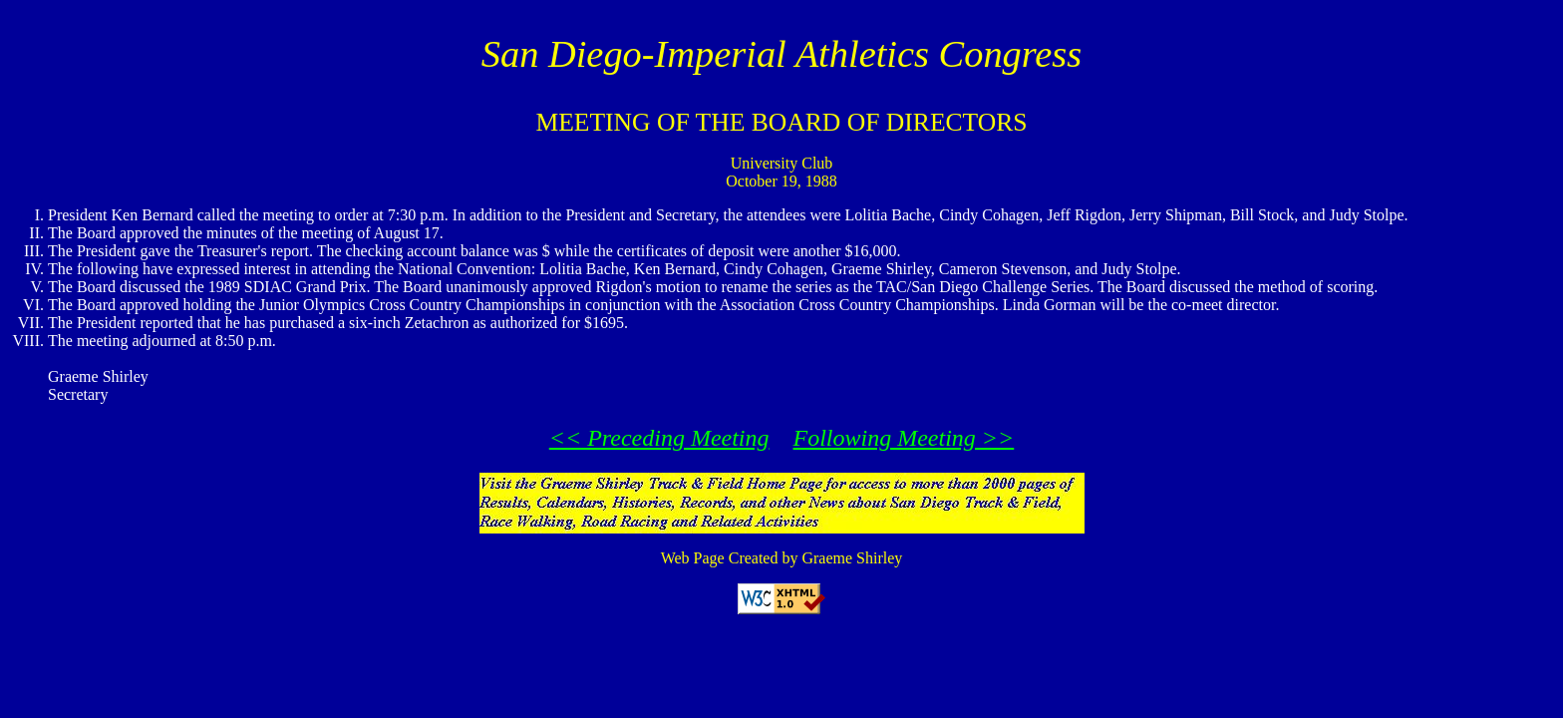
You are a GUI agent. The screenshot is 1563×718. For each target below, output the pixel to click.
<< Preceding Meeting (659, 438)
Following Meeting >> (904, 438)
